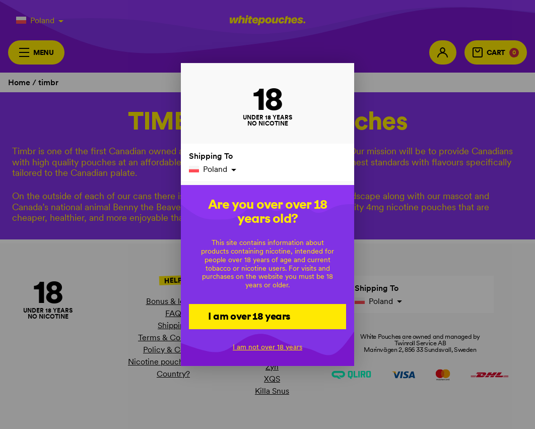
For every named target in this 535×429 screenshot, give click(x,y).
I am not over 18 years (267, 346)
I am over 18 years (249, 316)
